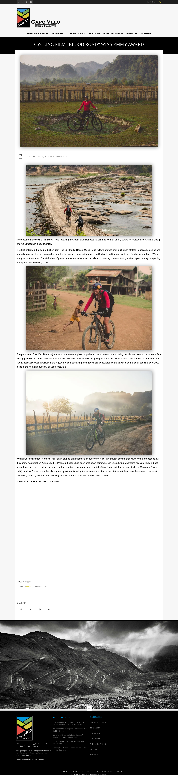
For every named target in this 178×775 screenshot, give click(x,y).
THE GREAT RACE (76, 33)
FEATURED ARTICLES (36, 157)
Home (58, 771)
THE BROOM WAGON (113, 33)
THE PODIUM (93, 33)
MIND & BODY (58, 33)
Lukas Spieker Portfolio (83, 771)
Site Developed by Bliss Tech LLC (109, 771)
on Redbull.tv (53, 481)
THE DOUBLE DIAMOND (38, 33)
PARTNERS (146, 33)
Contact (66, 771)
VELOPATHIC (132, 33)
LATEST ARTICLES (50, 157)
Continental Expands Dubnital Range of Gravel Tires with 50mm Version (68, 736)
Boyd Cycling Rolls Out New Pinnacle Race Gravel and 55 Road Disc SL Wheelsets (68, 723)
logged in (29, 586)
